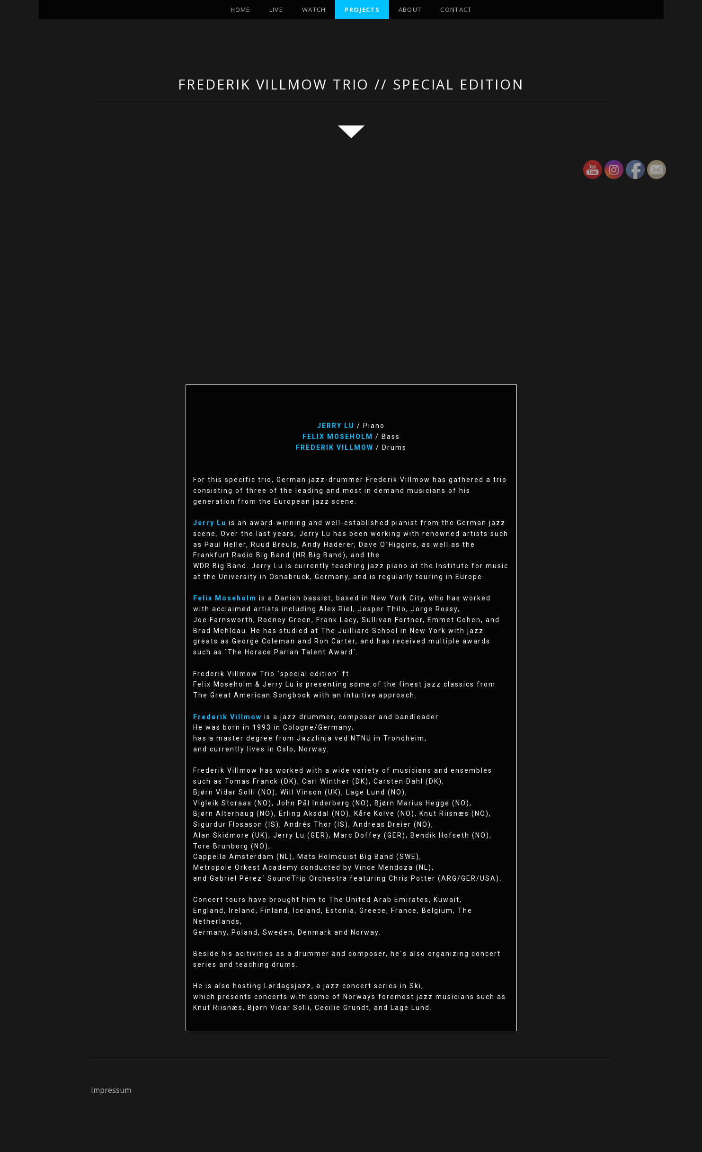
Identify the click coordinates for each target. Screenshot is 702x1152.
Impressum (111, 1090)
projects (362, 9)
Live (276, 9)
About (410, 9)
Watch (314, 9)
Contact (455, 9)
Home (240, 9)
